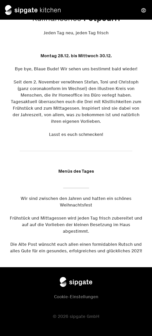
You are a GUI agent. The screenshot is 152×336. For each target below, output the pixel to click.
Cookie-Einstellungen (76, 296)
